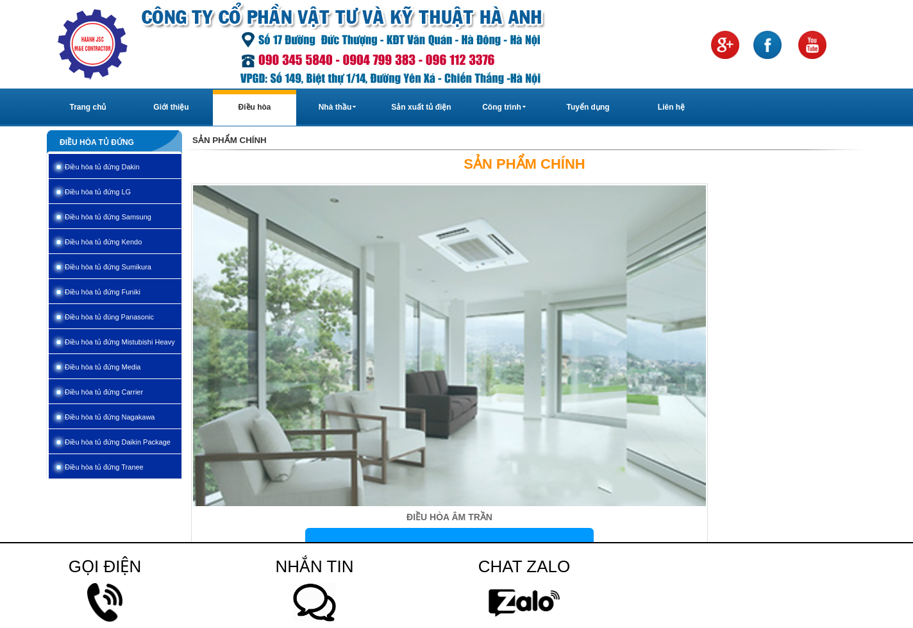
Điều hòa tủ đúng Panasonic (109, 317)
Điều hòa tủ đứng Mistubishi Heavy (120, 342)
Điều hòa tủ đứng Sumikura (108, 267)
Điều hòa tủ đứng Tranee (104, 467)
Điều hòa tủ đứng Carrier (104, 392)
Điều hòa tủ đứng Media (102, 367)
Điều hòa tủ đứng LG (98, 192)
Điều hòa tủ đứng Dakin (102, 167)
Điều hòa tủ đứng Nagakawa (110, 417)
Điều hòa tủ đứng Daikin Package (118, 442)
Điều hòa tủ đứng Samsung (108, 217)
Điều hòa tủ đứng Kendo (103, 242)
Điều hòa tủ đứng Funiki (102, 292)
